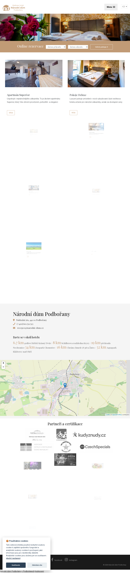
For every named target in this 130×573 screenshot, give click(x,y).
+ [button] (3, 363)
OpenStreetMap (117, 414)
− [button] (3, 367)
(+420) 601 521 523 (25, 323)
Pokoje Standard (94, 135)
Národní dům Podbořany (10, 571)
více (15, 110)
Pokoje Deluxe (88, 86)
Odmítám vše (37, 565)
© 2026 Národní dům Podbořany (114, 565)
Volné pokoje (101, 47)
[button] (111, 7)
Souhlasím (16, 565)
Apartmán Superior (21, 95)
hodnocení (39, 571)
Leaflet (108, 414)
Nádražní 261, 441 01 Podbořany (31, 320)
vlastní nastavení (13, 558)
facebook (56, 560)
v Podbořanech (27, 571)
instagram (71, 560)
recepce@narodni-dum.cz (30, 327)
